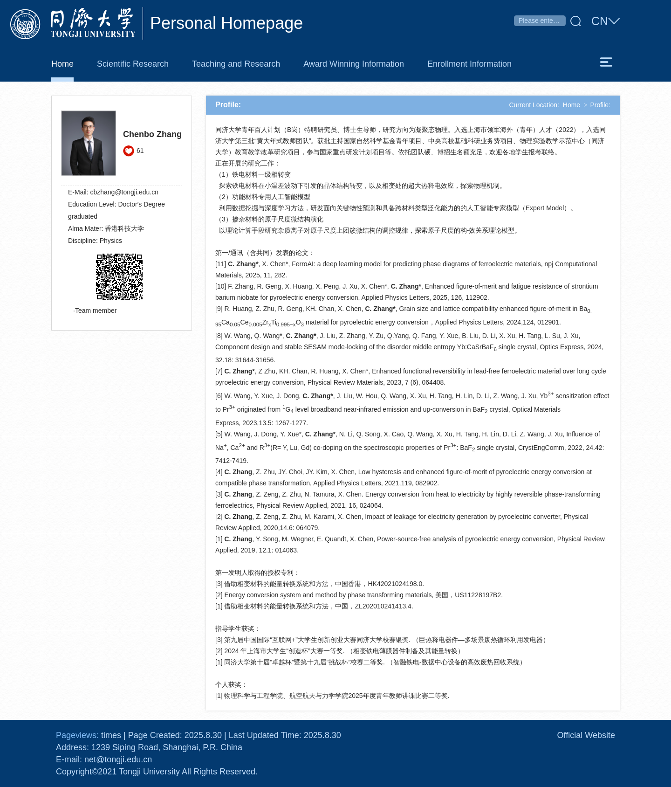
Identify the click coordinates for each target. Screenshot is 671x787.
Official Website (586, 735)
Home (571, 105)
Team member (95, 310)
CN (605, 21)
